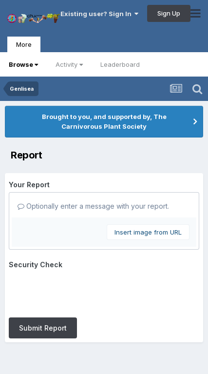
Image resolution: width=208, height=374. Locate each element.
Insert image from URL (148, 232)
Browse (23, 64)
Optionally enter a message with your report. (93, 206)
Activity (69, 64)
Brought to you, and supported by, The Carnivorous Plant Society (104, 121)
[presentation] (83, 291)
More (24, 44)
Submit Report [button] (43, 328)
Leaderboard (120, 64)
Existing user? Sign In (99, 14)
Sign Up (168, 13)
